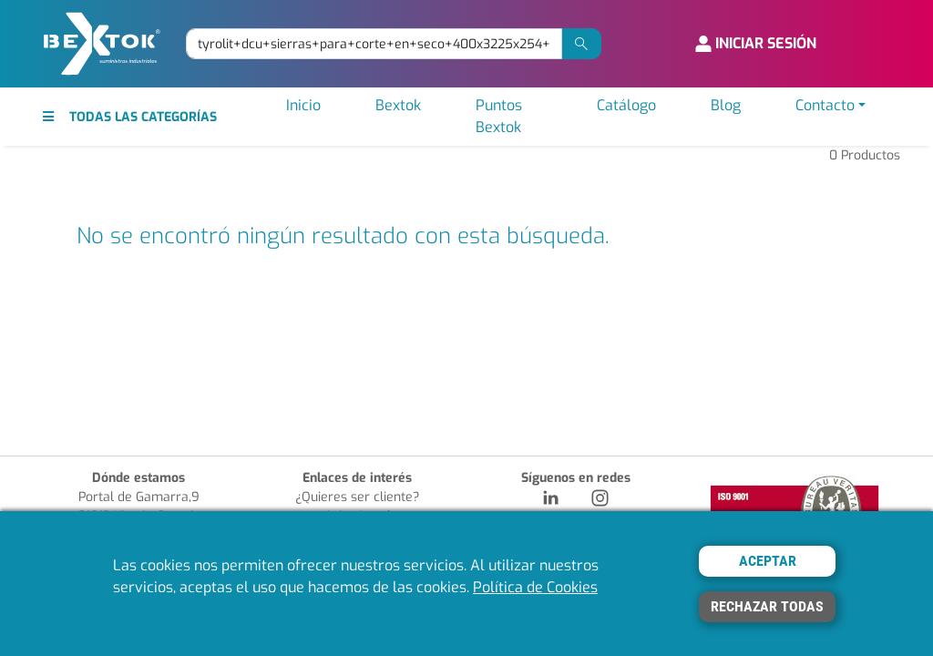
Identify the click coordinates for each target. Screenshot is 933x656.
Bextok (398, 105)
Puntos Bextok (499, 116)
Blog (726, 105)
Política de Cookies (535, 587)
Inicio (303, 105)
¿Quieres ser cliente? (357, 497)
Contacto (825, 105)
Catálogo (626, 105)
